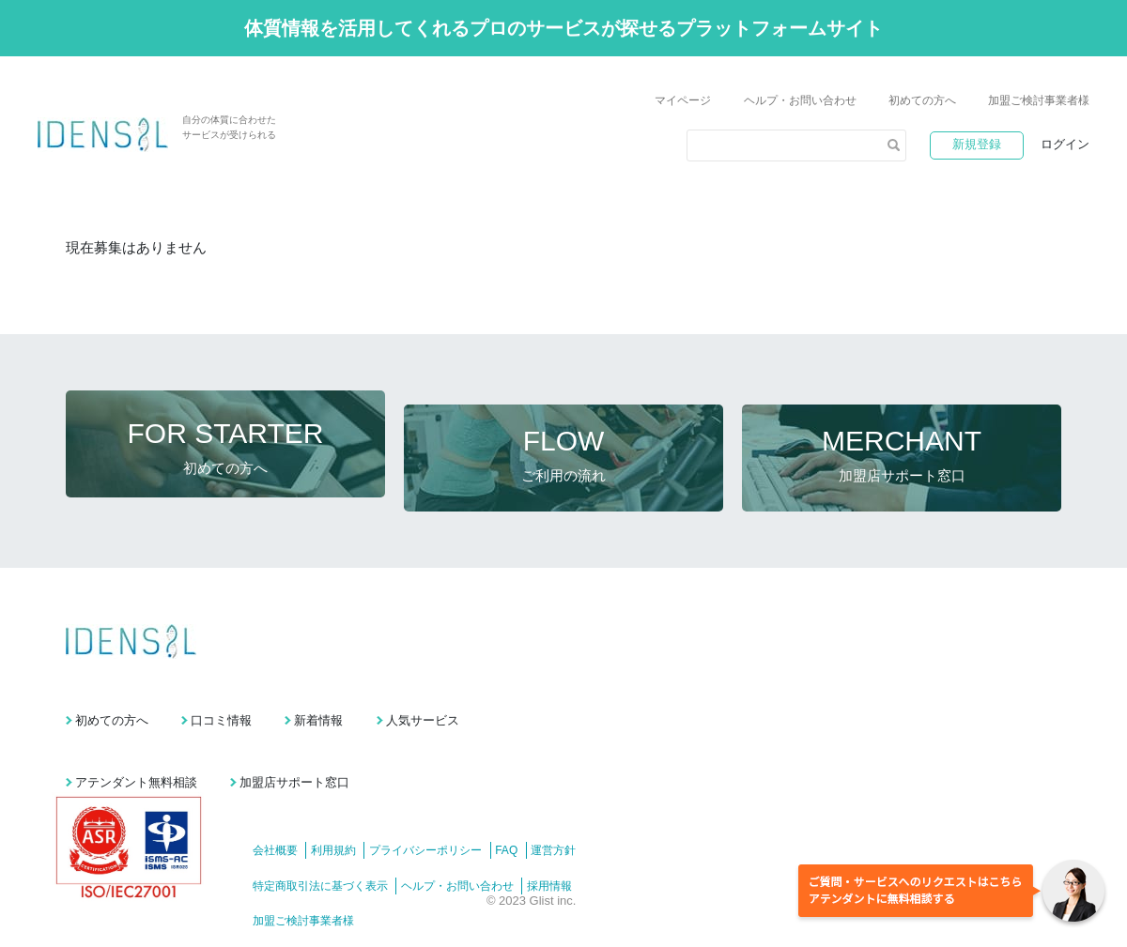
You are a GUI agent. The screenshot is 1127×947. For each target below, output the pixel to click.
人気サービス (532, 693)
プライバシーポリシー (446, 810)
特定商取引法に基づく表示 (320, 845)
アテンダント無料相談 (136, 742)
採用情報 (570, 845)
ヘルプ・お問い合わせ (800, 100)
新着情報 (391, 693)
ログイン (1065, 144)
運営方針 (594, 810)
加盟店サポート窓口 (331, 742)
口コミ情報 (257, 693)
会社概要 (275, 810)
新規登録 (976, 144)
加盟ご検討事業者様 (1038, 100)
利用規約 (343, 810)
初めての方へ (922, 100)
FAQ (537, 810)
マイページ (683, 100)
